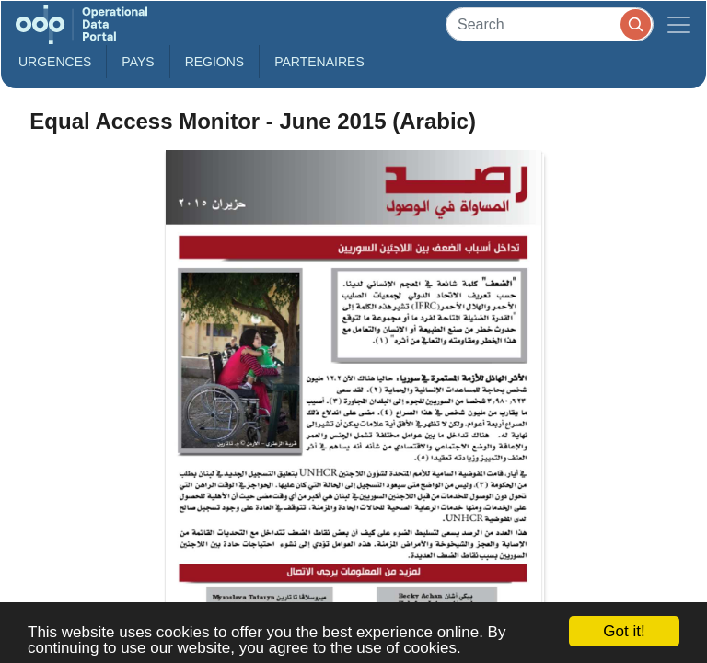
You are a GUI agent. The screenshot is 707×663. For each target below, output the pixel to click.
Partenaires (319, 61)
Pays (138, 61)
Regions (215, 61)
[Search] (550, 24)
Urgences (54, 61)
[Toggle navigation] (678, 24)
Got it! (623, 631)
